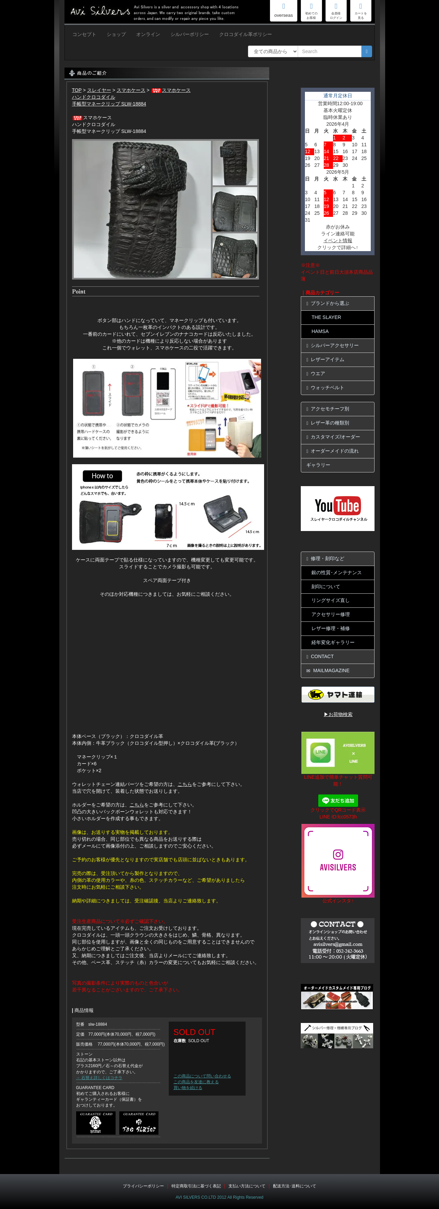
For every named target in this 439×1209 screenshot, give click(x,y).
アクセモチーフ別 (327, 409)
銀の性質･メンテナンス (336, 572)
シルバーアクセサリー (332, 345)
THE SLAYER (326, 317)
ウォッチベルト (325, 388)
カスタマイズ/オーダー (333, 437)
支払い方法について (246, 1186)
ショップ (116, 34)
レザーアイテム (325, 359)
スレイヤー (99, 90)
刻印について (325, 586)
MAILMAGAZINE (327, 671)
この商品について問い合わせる (202, 1076)
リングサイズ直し (330, 600)
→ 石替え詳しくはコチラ (99, 1077)
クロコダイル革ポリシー (245, 34)
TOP (77, 90)
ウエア (315, 374)
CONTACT (320, 656)
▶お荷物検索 (338, 714)
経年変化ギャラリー (333, 642)
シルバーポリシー (189, 34)
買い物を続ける (188, 1087)
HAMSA (320, 331)
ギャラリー (318, 465)
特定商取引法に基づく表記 (196, 1186)
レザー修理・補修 (330, 628)
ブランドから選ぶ (327, 303)
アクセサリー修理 (330, 614)
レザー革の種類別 (327, 423)
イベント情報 (337, 240)
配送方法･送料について (294, 1186)
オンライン (148, 34)
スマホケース (131, 90)
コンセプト (84, 34)
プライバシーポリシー (143, 1186)
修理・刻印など (325, 559)
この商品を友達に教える (196, 1082)
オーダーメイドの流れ (332, 451)
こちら (185, 784)
